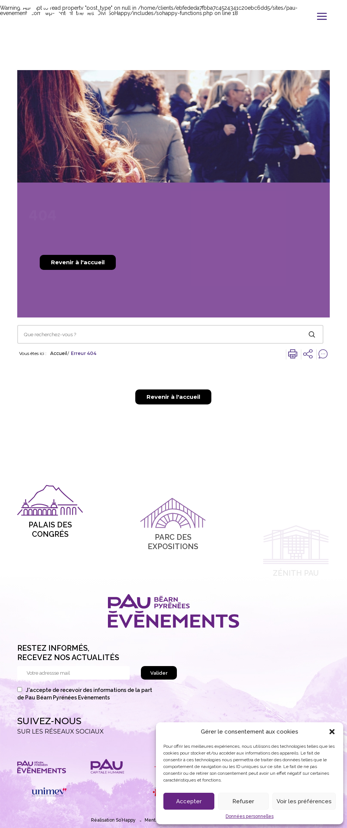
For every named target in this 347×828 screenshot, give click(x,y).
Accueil (58, 353)
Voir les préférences (304, 801)
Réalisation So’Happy (113, 820)
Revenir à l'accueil (78, 262)
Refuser (243, 801)
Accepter (189, 801)
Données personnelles (250, 816)
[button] (332, 731)
